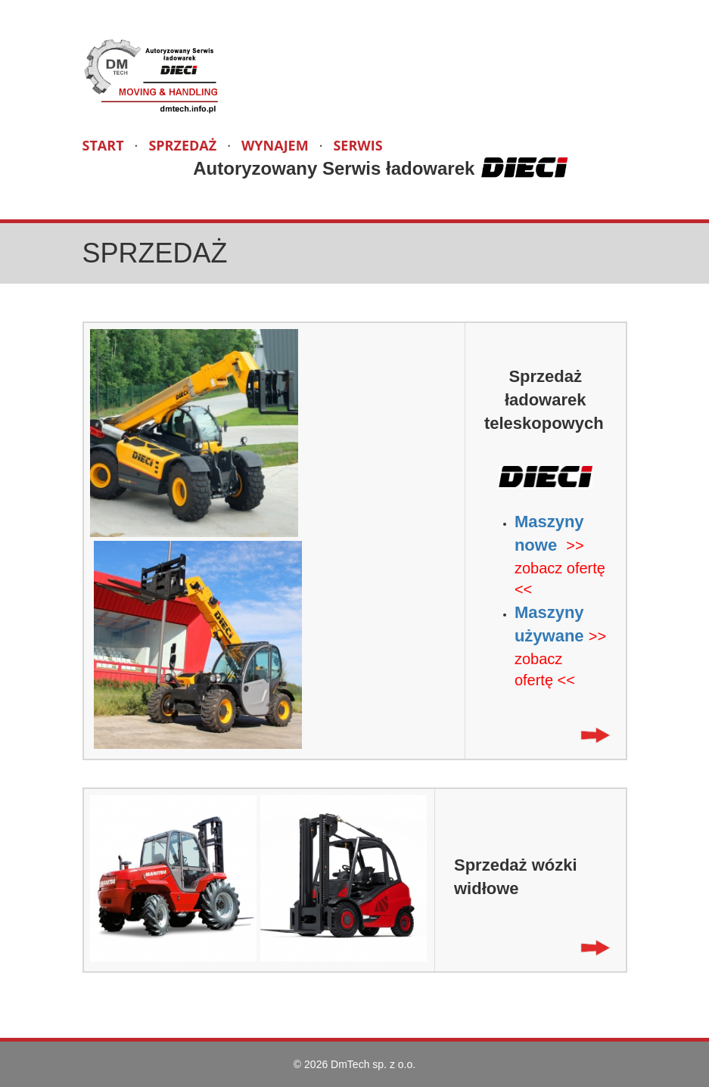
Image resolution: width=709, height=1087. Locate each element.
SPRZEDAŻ (182, 145)
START (103, 145)
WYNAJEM (275, 145)
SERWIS (357, 145)
